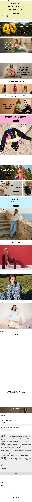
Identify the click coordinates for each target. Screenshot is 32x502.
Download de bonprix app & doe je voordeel (16, 487)
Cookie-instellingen (25, 494)
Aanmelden (16, 424)
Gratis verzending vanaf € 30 (8, 0)
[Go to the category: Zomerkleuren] (16, 172)
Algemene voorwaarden (4, 494)
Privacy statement (16, 494)
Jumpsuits (2, 464)
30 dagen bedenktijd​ (3, 0)
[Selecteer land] (16, 497)
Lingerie (1, 469)
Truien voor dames (3, 465)
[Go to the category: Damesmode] (16, 10)
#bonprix (16, 334)
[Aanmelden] (16, 425)
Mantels (1, 467)
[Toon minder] (16, 470)
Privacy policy (17, 427)
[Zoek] (31, 2)
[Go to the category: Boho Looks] (16, 45)
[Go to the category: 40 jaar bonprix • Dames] (16, 29)
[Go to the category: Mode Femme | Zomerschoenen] (16, 188)
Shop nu (16, 13)
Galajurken (2, 462)
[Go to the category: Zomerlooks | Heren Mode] (16, 106)
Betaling (16, 476)
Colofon (29, 494)
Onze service (16, 479)
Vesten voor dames (3, 466)
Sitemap (20, 494)
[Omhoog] (16, 473)
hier (8, 427)
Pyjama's (2, 468)
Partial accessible (10, 494)
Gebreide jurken (2, 463)
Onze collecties (16, 482)
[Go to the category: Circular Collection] (16, 71)
